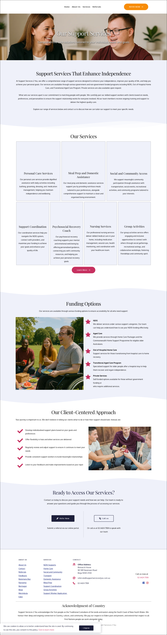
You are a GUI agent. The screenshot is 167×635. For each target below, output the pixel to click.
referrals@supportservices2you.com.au (94, 578)
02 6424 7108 (83, 583)
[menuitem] (67, 6)
